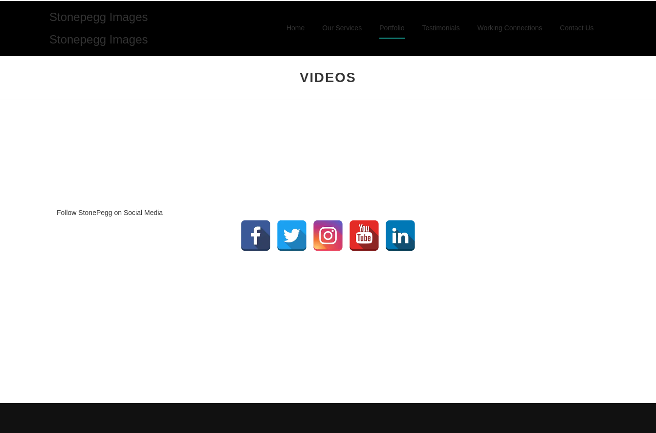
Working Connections (510, 28)
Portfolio (391, 28)
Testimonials (441, 28)
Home (295, 28)
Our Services (342, 28)
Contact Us (576, 28)
